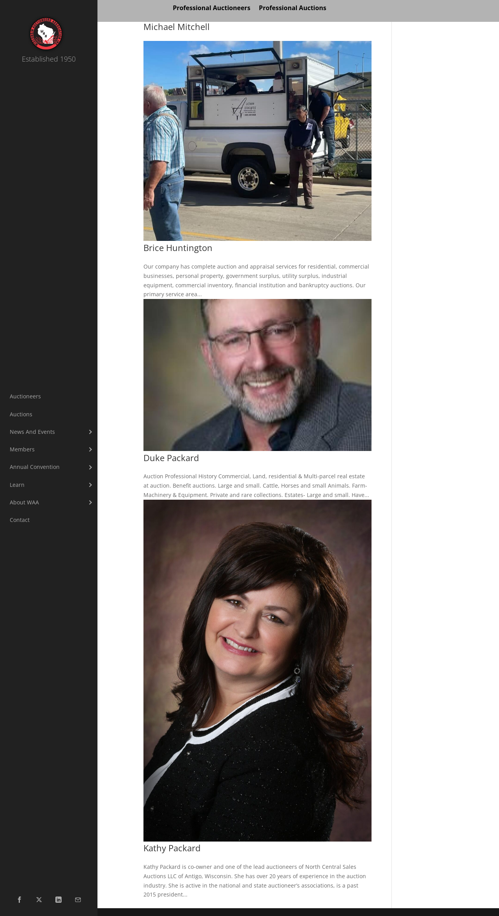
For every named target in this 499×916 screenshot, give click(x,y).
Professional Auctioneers (211, 8)
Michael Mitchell (176, 26)
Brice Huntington (177, 247)
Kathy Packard (171, 848)
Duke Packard (171, 457)
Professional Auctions (292, 8)
